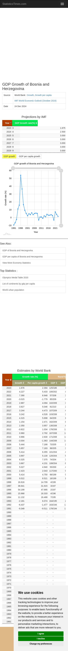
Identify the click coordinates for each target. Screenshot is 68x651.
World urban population (13, 290)
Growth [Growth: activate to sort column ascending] (18, 383)
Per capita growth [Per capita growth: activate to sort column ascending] (36, 383)
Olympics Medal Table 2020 (15, 277)
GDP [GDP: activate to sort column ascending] (53, 383)
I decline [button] (41, 638)
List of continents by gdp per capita (18, 284)
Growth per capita (43, 95)
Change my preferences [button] (41, 644)
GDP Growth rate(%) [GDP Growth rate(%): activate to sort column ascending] (43, 123)
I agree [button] (41, 633)
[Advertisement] (34, 45)
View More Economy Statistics (16, 263)
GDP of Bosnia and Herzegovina (17, 250)
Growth (30, 95)
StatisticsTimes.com (14, 3)
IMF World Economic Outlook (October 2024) (35, 101)
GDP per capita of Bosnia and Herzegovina (22, 256)
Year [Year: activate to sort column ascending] (7, 380)
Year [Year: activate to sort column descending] (11, 123)
